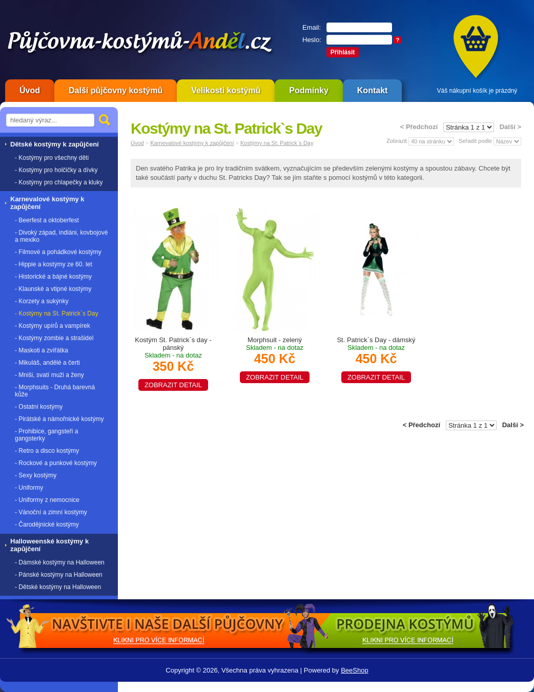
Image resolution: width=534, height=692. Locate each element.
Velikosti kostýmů (225, 90)
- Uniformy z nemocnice (47, 500)
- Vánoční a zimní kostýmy (51, 512)
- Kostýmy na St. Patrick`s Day (56, 313)
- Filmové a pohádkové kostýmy (58, 252)
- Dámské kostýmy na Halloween (60, 562)
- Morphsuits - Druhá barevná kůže (55, 391)
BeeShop (354, 670)
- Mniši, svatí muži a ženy (49, 375)
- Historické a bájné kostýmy (53, 276)
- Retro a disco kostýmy (47, 450)
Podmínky (308, 90)
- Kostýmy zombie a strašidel (54, 338)
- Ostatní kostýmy (39, 406)
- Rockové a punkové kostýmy (56, 463)
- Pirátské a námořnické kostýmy (59, 419)
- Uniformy (29, 487)
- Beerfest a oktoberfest (47, 220)
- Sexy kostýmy (35, 475)
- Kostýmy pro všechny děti (52, 157)
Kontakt (372, 90)
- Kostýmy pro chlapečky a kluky (58, 182)
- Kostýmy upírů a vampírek (52, 325)
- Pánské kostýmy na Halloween (58, 574)
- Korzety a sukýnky (42, 301)
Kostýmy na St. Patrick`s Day (276, 143)
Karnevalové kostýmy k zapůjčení (192, 143)
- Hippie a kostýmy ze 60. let (53, 264)
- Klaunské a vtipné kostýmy (53, 288)
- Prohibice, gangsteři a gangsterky (46, 435)
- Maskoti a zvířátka (41, 350)
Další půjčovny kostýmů (115, 90)
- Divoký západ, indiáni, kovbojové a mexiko (61, 236)
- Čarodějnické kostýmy (47, 524)
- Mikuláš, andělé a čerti (47, 362)
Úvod (29, 90)
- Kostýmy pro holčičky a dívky (56, 170)
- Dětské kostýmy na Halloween (58, 587)
